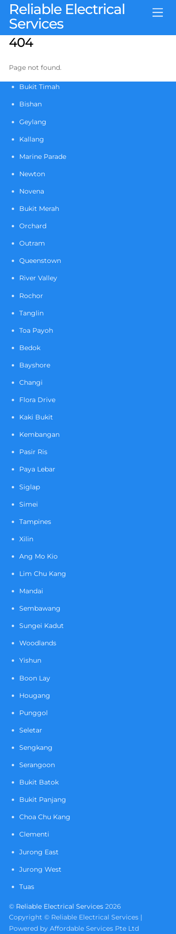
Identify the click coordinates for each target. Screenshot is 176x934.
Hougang (34, 695)
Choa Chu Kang (44, 817)
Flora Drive (37, 400)
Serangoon (37, 765)
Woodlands (37, 643)
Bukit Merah (39, 208)
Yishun (30, 660)
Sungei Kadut (41, 625)
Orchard (32, 226)
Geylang (32, 122)
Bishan (30, 104)
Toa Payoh (36, 330)
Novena (31, 191)
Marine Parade (42, 156)
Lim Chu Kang (42, 573)
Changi (31, 382)
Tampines (35, 521)
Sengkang (36, 747)
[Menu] (157, 13)
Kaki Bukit (36, 417)
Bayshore (34, 365)
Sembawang (40, 608)
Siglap (29, 487)
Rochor (31, 295)
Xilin (26, 539)
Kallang (31, 139)
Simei (28, 504)
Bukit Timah (39, 86)
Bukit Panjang (42, 799)
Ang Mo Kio (38, 556)
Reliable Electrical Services (59, 906)
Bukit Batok (39, 782)
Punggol (33, 713)
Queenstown (40, 260)
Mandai (31, 591)
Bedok (29, 348)
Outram (32, 243)
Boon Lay (34, 678)
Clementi (34, 834)
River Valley (38, 278)
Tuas (26, 886)
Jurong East (39, 852)
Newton (32, 174)
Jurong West (40, 869)
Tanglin (31, 313)
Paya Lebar (37, 469)
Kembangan (39, 434)
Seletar (30, 730)
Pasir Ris (33, 452)
